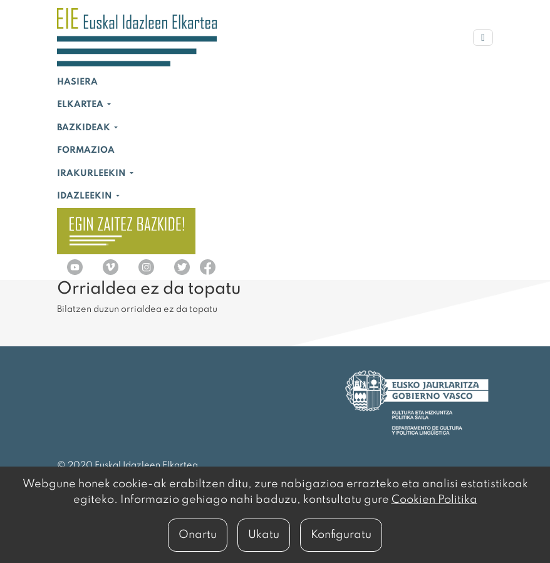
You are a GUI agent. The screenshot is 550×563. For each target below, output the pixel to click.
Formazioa (86, 150)
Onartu (198, 534)
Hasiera (77, 82)
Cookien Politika (434, 499)
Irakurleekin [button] (92, 173)
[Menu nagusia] (483, 37)
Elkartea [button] (81, 104)
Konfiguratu (341, 534)
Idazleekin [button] (85, 196)
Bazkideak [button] (84, 127)
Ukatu (263, 534)
